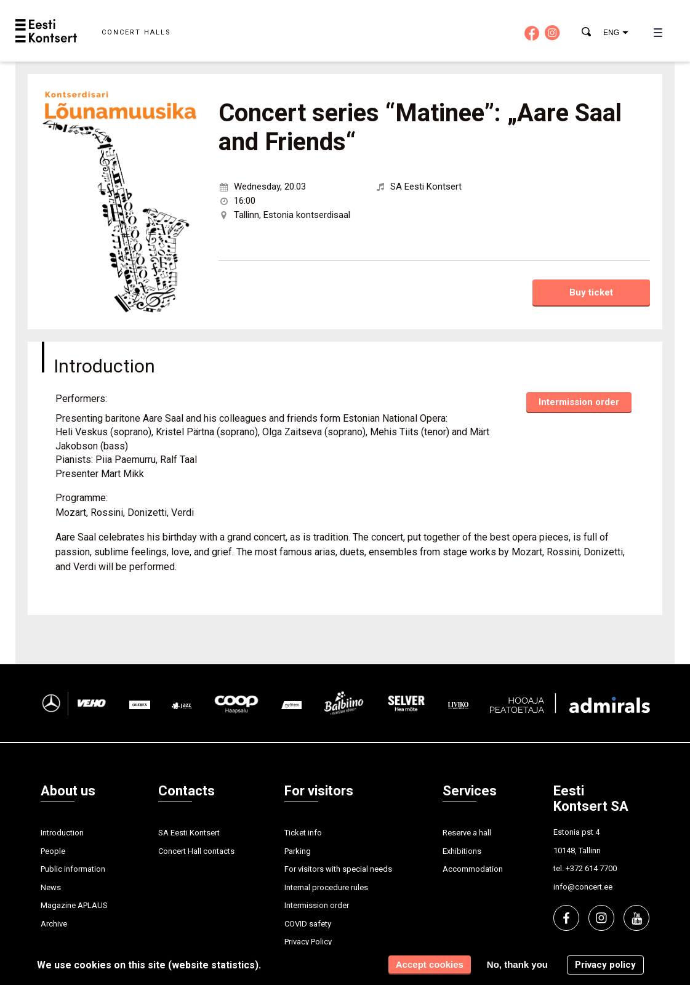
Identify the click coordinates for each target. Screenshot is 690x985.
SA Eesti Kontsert (189, 832)
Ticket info (303, 832)
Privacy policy (605, 964)
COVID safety (307, 923)
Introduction (62, 832)
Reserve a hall (467, 832)
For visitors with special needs (338, 869)
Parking (297, 851)
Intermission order (579, 402)
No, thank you (517, 964)
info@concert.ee (582, 886)
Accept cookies (429, 964)
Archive (54, 923)
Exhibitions (462, 851)
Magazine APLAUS (74, 905)
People (53, 851)
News (51, 887)
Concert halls (136, 32)
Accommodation (473, 869)
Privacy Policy (308, 941)
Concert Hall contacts (196, 851)
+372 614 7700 (591, 868)
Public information (73, 869)
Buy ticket (591, 292)
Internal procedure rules (326, 887)
